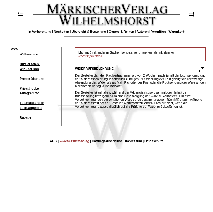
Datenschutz (153, 141)
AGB (53, 141)
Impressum (133, 141)
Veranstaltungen (32, 103)
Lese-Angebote (31, 108)
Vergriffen (158, 31)
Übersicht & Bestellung (89, 31)
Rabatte (25, 117)
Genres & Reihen (121, 31)
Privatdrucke (29, 88)
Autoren (143, 31)
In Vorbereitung (39, 31)
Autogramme (29, 93)
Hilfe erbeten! (30, 64)
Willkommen (29, 54)
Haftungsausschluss (107, 141)
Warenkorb (176, 31)
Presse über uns (32, 78)
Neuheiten (61, 31)
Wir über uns (29, 69)
